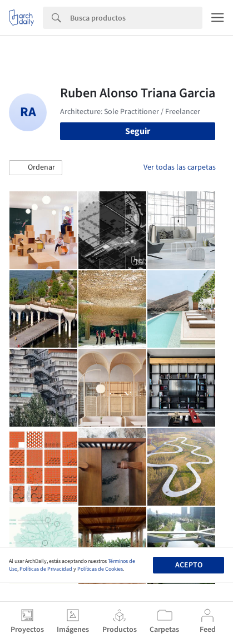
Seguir (137, 131)
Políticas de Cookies (100, 569)
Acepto (188, 565)
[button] (35, 168)
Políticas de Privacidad (45, 569)
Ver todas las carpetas (179, 167)
